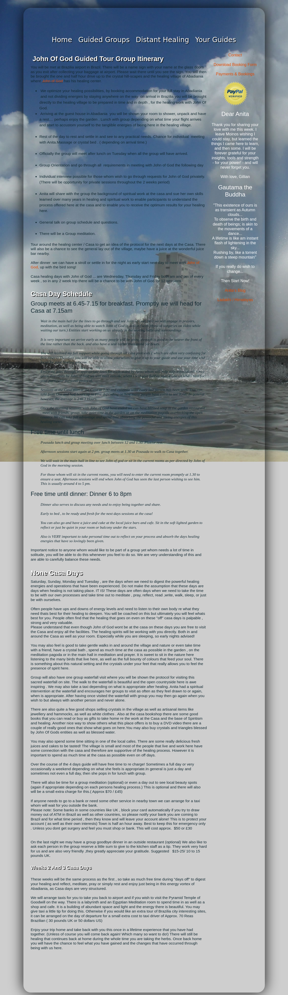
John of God (52, 81)
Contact (235, 55)
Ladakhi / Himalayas (235, 300)
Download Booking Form (235, 65)
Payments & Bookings (235, 74)
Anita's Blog (235, 290)
